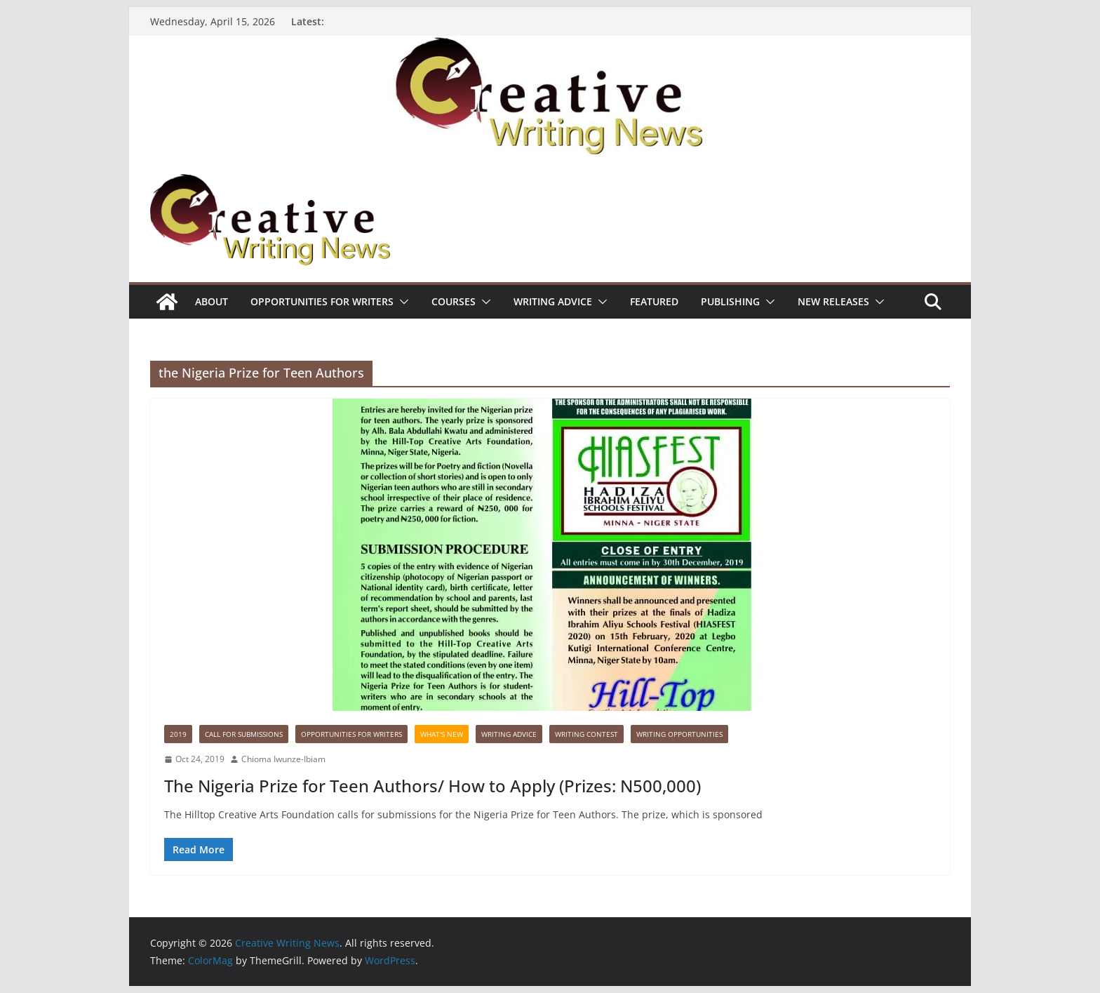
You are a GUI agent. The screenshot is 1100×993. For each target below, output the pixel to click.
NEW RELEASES (833, 301)
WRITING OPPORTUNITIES (679, 734)
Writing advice (553, 301)
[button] (401, 302)
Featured (654, 301)
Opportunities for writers (322, 301)
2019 (178, 734)
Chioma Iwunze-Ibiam (283, 759)
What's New (441, 734)
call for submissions (244, 734)
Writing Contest (586, 734)
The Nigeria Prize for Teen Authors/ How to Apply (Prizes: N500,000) (432, 785)
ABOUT (211, 301)
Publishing (730, 301)
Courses (453, 301)
